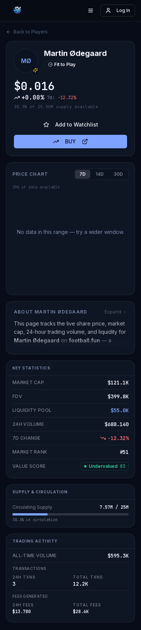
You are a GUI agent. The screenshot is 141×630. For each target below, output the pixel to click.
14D (100, 174)
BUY (70, 141)
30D (118, 174)
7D (82, 174)
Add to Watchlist (70, 124)
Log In (117, 11)
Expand (116, 312)
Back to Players (27, 32)
